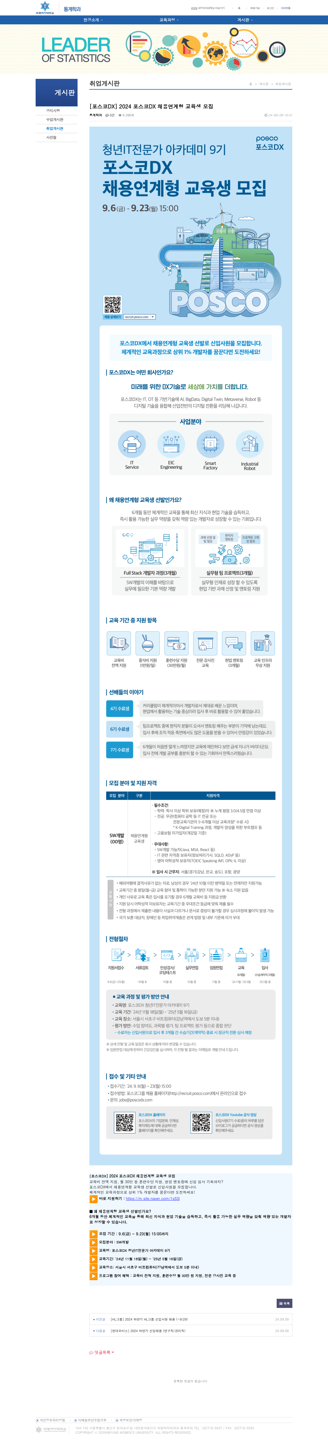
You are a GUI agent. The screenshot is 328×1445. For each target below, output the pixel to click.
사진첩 (51, 137)
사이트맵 (285, 8)
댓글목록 (99, 1352)
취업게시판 (54, 128)
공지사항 (53, 110)
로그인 (270, 8)
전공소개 (91, 20)
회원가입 (255, 8)
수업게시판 (54, 119)
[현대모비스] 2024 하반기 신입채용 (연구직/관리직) (148, 1330)
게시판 (243, 20)
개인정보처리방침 (52, 1420)
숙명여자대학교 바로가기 (208, 8)
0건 (110, 115)
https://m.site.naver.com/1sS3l (153, 1198)
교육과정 (167, 20)
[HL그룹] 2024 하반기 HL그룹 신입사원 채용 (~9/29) (149, 1319)
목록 (284, 1303)
